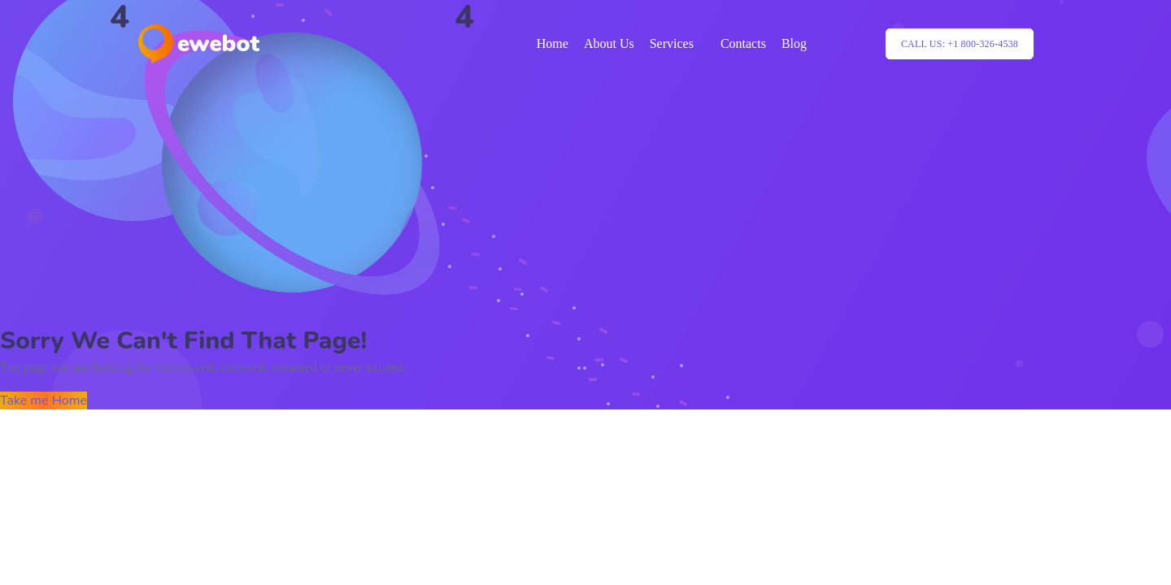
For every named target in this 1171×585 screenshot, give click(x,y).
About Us (609, 43)
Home (552, 43)
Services (672, 43)
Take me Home (43, 401)
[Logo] (198, 43)
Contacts (743, 43)
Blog (794, 43)
